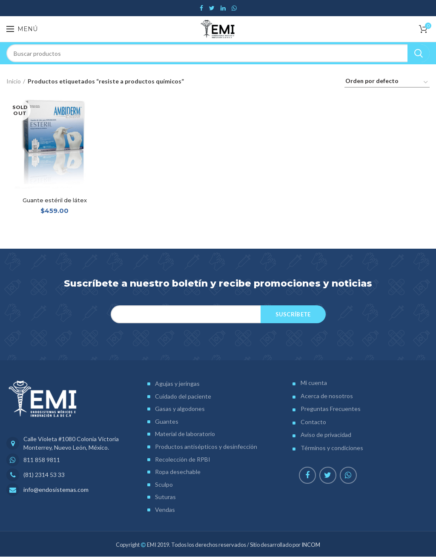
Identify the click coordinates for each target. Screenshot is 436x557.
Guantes (166, 421)
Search (418, 53)
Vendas (165, 510)
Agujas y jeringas (177, 384)
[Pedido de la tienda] (387, 82)
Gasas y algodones (180, 409)
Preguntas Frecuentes (331, 409)
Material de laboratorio (185, 434)
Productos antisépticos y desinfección (206, 447)
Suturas (165, 497)
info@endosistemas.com (56, 490)
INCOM (310, 545)
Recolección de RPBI (182, 459)
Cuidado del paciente (183, 396)
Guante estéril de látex (54, 201)
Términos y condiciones (332, 448)
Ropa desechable (178, 472)
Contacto (313, 422)
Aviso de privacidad (326, 435)
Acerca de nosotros (327, 396)
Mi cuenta (314, 383)
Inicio (13, 81)
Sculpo (164, 484)
